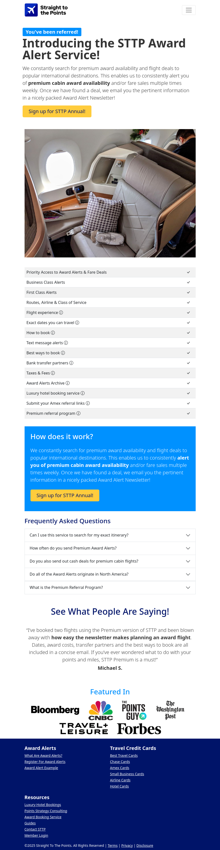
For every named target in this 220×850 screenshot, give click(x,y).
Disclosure (144, 845)
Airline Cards (120, 780)
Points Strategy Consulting (46, 810)
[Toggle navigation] (189, 10)
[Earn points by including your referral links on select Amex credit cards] (88, 403)
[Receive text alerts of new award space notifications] (66, 342)
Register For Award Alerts (45, 761)
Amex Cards (119, 767)
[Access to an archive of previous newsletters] (68, 383)
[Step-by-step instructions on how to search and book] (53, 332)
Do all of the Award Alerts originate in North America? (79, 574)
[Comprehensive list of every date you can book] (77, 322)
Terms (112, 845)
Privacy (127, 845)
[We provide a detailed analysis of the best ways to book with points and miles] (63, 353)
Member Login (36, 835)
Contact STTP (35, 829)
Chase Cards (120, 761)
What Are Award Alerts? (43, 755)
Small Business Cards (127, 774)
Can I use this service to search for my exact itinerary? (79, 535)
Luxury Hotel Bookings (43, 804)
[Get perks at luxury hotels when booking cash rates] (83, 393)
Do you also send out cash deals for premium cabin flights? (84, 561)
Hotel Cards (119, 786)
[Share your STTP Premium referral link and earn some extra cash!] (78, 413)
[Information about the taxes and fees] (53, 373)
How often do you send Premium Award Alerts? (73, 548)
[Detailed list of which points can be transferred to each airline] (71, 363)
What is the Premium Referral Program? (66, 587)
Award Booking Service (43, 817)
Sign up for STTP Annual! (57, 111)
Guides (30, 823)
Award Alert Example (41, 767)
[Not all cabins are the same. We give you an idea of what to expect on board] (61, 312)
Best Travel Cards (124, 755)
